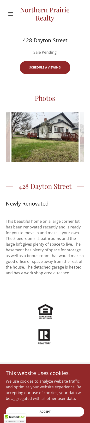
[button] (12, 14)
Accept (45, 412)
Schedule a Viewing (45, 67)
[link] (45, 14)
